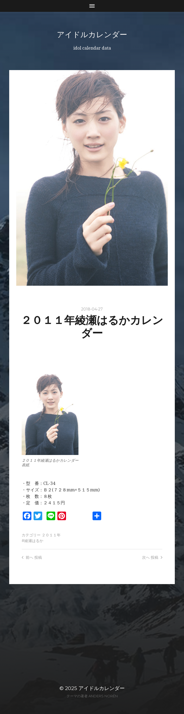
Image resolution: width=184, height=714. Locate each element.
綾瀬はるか (33, 540)
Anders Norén (103, 696)
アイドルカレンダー (92, 34)
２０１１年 (51, 535)
